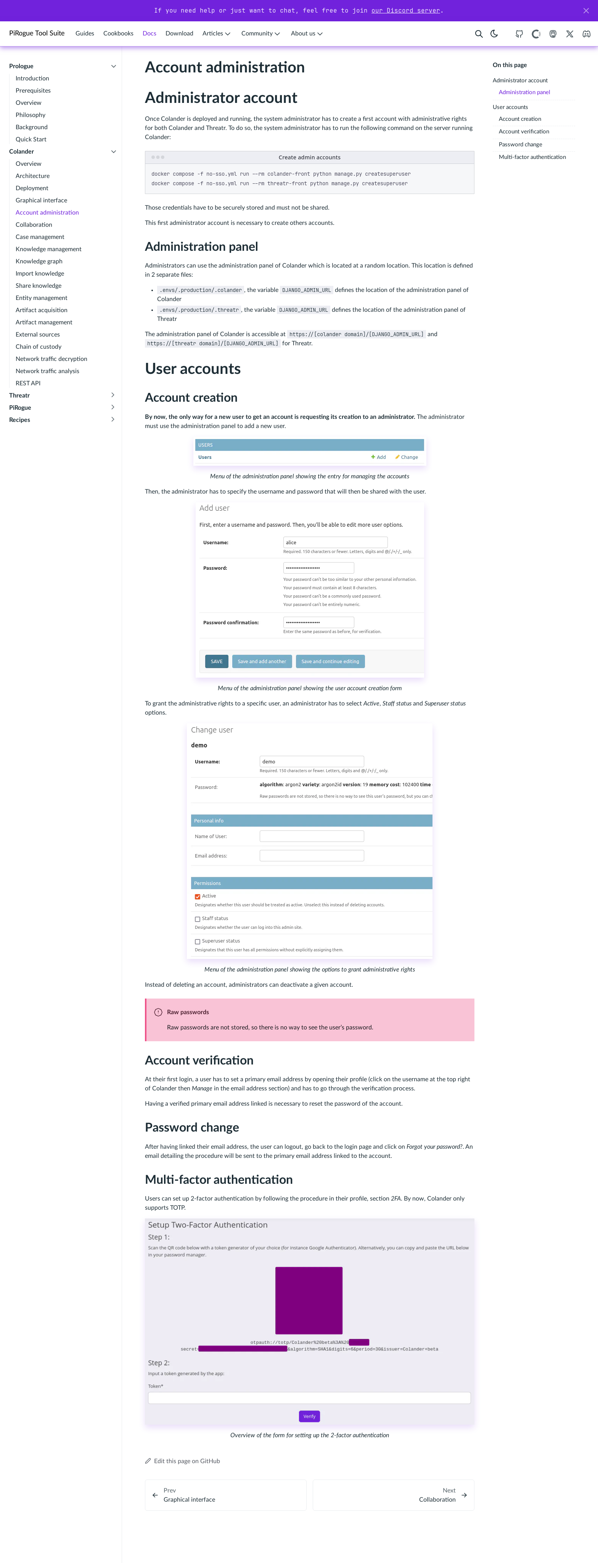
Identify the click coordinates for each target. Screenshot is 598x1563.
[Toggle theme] (494, 33)
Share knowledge (38, 286)
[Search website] (479, 33)
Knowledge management (49, 249)
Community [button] (261, 33)
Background (32, 127)
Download (179, 33)
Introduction (32, 78)
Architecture (33, 176)
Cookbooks (118, 33)
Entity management (42, 298)
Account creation (520, 119)
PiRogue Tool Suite (37, 33)
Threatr (19, 396)
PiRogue (20, 408)
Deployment (32, 188)
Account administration (47, 213)
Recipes (19, 420)
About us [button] (308, 33)
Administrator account (520, 80)
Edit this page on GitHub (182, 1461)
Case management (40, 237)
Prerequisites (33, 91)
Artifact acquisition (42, 310)
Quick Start (31, 139)
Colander (21, 152)
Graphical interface (41, 200)
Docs (149, 33)
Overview (29, 103)
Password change (520, 144)
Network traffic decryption (51, 359)
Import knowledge (40, 274)
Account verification (524, 132)
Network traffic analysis (47, 371)
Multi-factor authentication (532, 157)
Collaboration (34, 225)
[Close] (586, 10)
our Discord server (405, 10)
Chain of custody (38, 347)
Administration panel (524, 92)
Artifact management (44, 322)
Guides (85, 33)
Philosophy (30, 115)
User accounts (510, 107)
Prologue (21, 66)
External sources (38, 335)
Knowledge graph (39, 261)
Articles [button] (217, 33)
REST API (28, 383)
